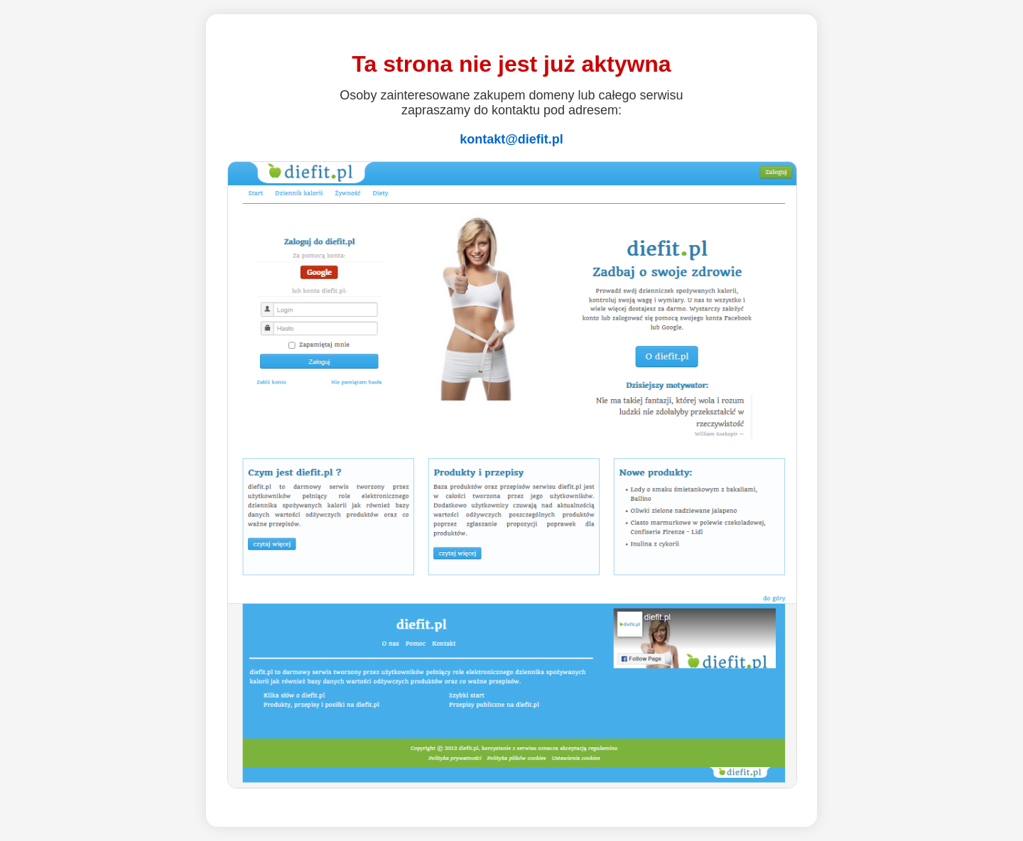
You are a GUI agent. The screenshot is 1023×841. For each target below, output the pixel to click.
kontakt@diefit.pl (511, 139)
